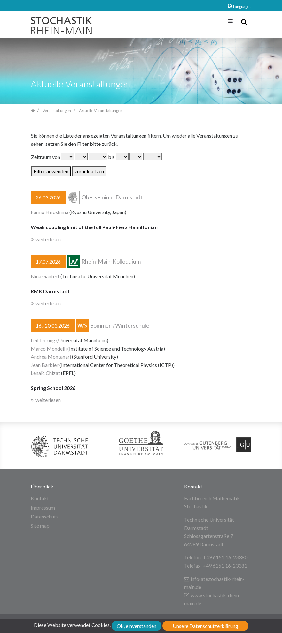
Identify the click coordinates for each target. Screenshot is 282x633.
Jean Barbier (45, 365)
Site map (40, 526)
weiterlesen (48, 239)
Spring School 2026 (53, 388)
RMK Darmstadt (50, 291)
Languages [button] (242, 6)
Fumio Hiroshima (49, 212)
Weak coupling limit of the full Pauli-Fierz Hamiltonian (94, 227)
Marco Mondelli (49, 349)
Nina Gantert (45, 276)
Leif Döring (43, 340)
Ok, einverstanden (136, 626)
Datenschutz (45, 516)
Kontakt (40, 498)
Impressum (43, 507)
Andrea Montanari (51, 357)
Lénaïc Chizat (45, 373)
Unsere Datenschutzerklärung (205, 626)
